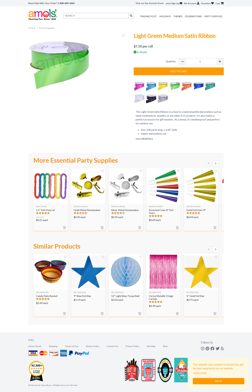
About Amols (34, 346)
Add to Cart (178, 71)
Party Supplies (213, 16)
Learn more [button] (200, 372)
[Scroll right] (216, 163)
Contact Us (112, 346)
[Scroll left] (209, 163)
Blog (165, 346)
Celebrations (193, 16)
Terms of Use (71, 346)
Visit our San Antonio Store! (150, 3)
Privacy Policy (132, 346)
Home (31, 27)
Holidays (165, 16)
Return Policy (92, 346)
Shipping (53, 346)
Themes (177, 16)
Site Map (151, 346)
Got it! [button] (218, 381)
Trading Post (148, 16)
